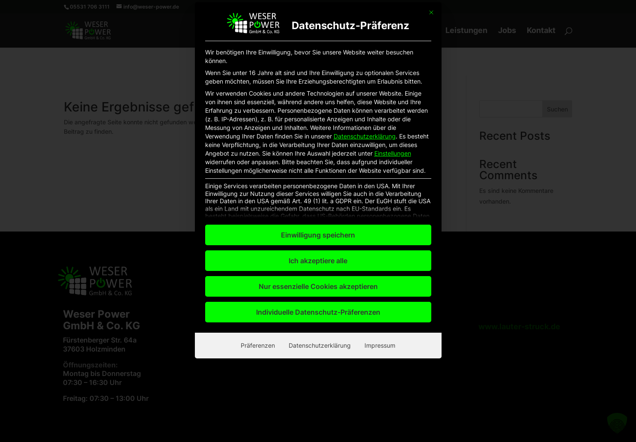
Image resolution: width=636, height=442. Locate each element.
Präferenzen (258, 219)
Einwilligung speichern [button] (318, 109)
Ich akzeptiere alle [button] (318, 134)
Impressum (379, 219)
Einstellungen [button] (392, 26)
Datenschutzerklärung (365, 9)
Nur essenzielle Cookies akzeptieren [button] (318, 160)
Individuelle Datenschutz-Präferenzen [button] (318, 186)
